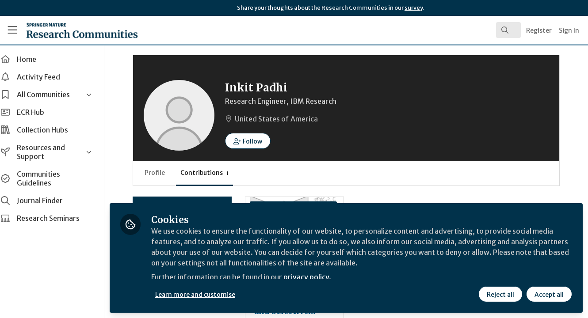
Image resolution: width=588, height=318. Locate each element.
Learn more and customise (204, 295)
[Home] (69, 30)
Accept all (549, 295)
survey (414, 7)
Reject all (500, 295)
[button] (256, 141)
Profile (163, 173)
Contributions (213, 173)
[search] (508, 30)
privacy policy (315, 277)
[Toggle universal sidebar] (12, 30)
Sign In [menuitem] (569, 30)
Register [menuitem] (539, 30)
